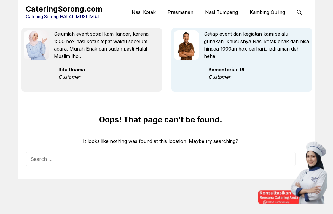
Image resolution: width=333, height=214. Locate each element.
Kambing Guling (267, 12)
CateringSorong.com (64, 8)
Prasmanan (180, 12)
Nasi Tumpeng (221, 12)
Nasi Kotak (144, 12)
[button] (299, 12)
